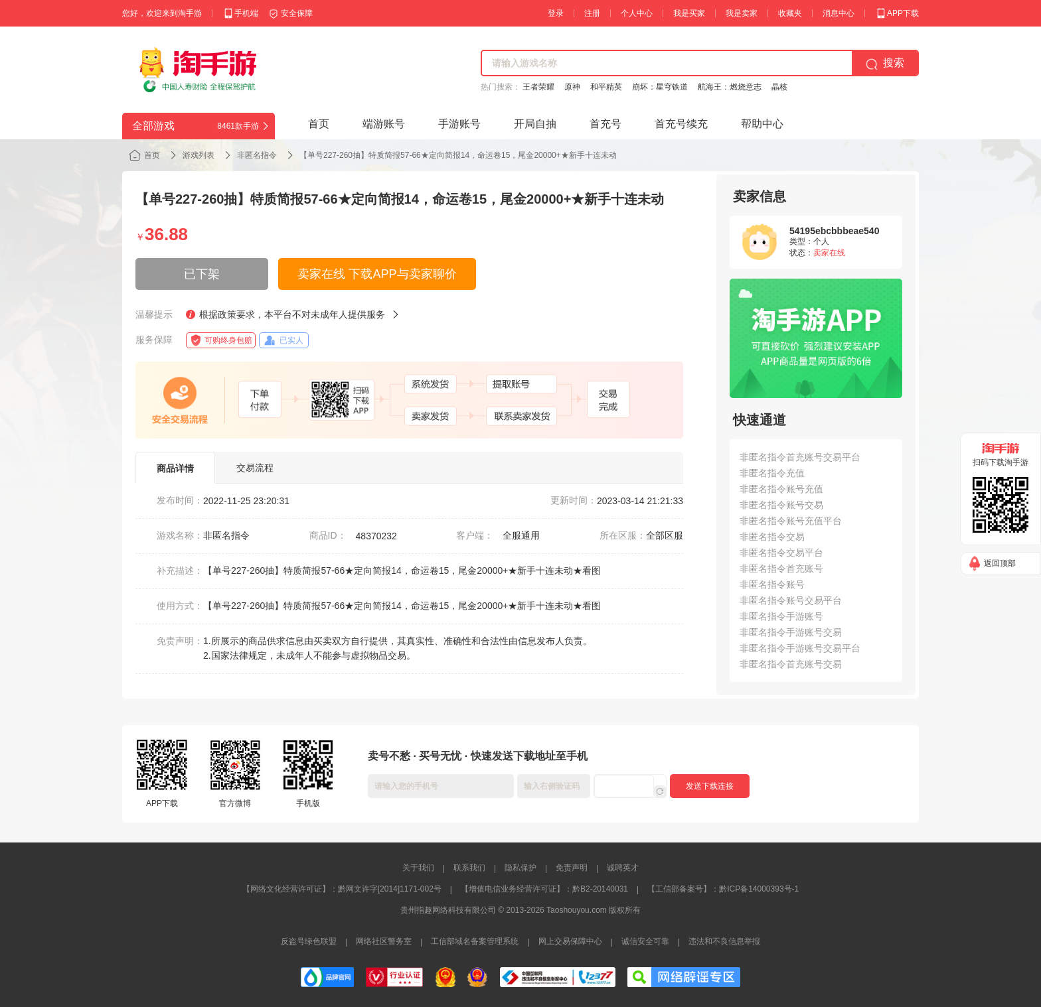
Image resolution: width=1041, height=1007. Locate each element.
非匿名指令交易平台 (781, 552)
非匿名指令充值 (772, 473)
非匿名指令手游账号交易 (791, 632)
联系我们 (469, 867)
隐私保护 (520, 867)
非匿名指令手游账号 (781, 616)
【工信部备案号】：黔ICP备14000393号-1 (723, 889)
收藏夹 (790, 13)
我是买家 (689, 13)
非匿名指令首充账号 (781, 568)
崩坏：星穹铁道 (660, 87)
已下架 (202, 274)
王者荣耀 (538, 87)
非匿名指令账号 (772, 584)
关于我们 (418, 867)
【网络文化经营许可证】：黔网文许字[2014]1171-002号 (341, 889)
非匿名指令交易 (772, 536)
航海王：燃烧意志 (729, 87)
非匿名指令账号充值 (781, 489)
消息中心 (838, 13)
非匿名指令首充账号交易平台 (800, 457)
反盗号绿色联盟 (309, 941)
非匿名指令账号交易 (781, 505)
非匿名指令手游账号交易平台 (800, 648)
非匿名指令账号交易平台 (791, 600)
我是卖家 (742, 13)
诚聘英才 (623, 867)
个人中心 (637, 13)
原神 (572, 87)
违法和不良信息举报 (724, 941)
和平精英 (606, 87)
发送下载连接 (710, 786)
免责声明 (572, 867)
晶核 (779, 87)
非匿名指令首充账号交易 (791, 664)
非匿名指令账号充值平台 (791, 520)
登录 (556, 13)
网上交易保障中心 (570, 941)
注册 (592, 13)
